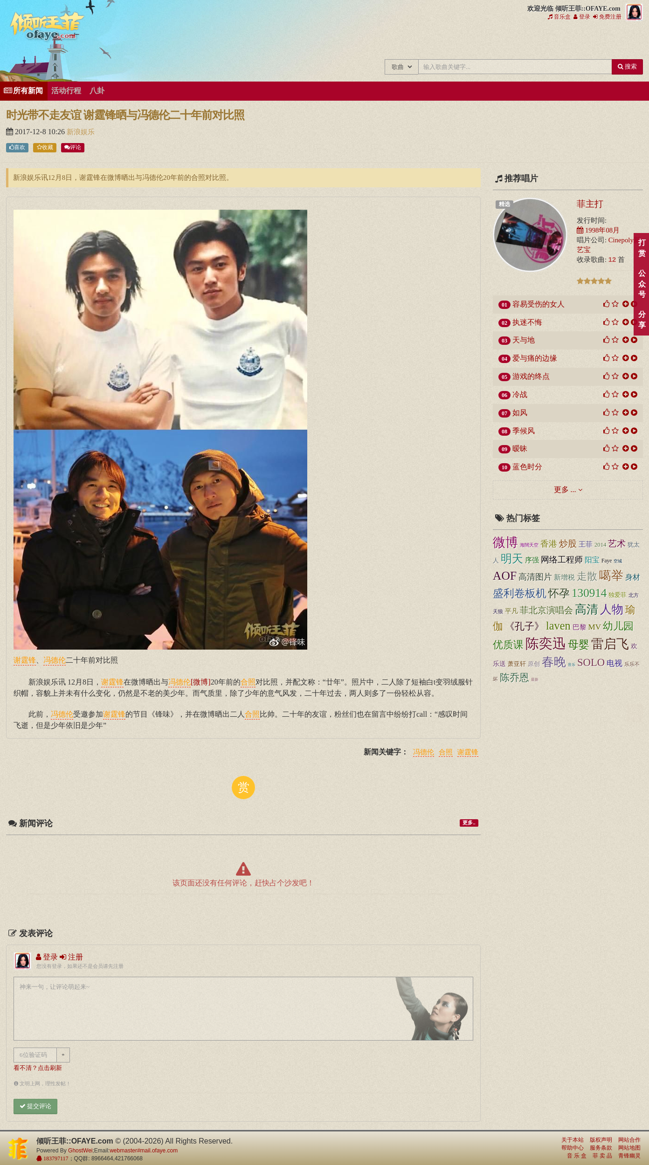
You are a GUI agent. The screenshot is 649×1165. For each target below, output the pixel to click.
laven (558, 625)
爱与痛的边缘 (534, 358)
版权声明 (601, 1140)
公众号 (641, 284)
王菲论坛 (505, 41)
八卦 (97, 91)
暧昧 (519, 448)
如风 (519, 413)
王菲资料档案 (598, 41)
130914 (589, 593)
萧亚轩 (517, 663)
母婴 (578, 645)
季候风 (523, 431)
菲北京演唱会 (546, 610)
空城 (618, 561)
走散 (587, 576)
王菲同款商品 (629, 41)
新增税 (564, 577)
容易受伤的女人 (538, 304)
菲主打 (590, 204)
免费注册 (607, 17)
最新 (535, 679)
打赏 (641, 248)
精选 (504, 204)
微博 (505, 542)
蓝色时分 (527, 467)
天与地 (523, 340)
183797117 (55, 1158)
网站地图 (629, 1147)
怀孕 (559, 593)
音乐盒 (559, 17)
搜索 (627, 66)
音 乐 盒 (577, 1155)
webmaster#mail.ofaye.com (144, 1150)
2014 (600, 544)
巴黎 (580, 627)
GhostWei (80, 1150)
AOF (505, 575)
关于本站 (572, 1140)
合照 (446, 752)
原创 (534, 663)
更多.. (469, 822)
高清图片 (535, 577)
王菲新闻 (411, 41)
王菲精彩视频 (473, 41)
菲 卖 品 (602, 1155)
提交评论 (35, 1106)
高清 (586, 609)
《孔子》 (524, 626)
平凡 (511, 611)
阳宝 (592, 560)
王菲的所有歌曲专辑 (380, 41)
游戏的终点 (531, 376)
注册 (71, 957)
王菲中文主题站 (348, 41)
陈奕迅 (545, 643)
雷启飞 (610, 644)
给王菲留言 (536, 41)
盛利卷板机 (519, 593)
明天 (512, 559)
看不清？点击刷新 (38, 1068)
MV (594, 627)
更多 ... (565, 489)
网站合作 (629, 1140)
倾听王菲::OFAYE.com (47, 28)
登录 (581, 17)
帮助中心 (572, 1147)
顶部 (635, 713)
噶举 (611, 575)
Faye (606, 561)
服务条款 (601, 1147)
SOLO (591, 662)
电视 (614, 663)
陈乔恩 (514, 677)
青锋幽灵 (629, 1155)
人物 (611, 609)
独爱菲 (617, 595)
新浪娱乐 (81, 132)
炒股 (568, 543)
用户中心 (567, 41)
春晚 (554, 662)
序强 (532, 560)
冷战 (519, 394)
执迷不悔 (527, 322)
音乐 (571, 665)
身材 (632, 577)
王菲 (586, 544)
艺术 (617, 543)
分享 (641, 319)
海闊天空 (529, 545)
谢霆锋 (467, 752)
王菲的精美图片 (442, 41)
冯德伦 (423, 752)
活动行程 (66, 91)
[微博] (201, 681)
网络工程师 (562, 559)
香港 (548, 543)
